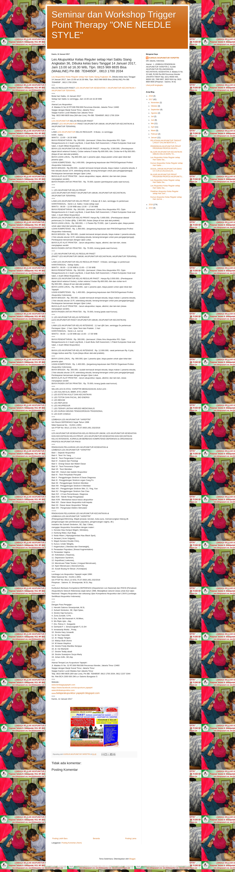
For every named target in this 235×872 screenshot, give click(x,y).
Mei (152, 123)
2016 (151, 204)
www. (76, 693)
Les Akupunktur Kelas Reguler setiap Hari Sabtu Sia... (165, 158)
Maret (153, 130)
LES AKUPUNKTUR (60, 121)
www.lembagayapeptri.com (63, 685)
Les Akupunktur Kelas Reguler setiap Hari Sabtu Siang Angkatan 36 (81, 77)
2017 (151, 99)
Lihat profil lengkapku (154, 85)
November (155, 103)
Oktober (154, 106)
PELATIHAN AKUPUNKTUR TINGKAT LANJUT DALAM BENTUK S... (165, 142)
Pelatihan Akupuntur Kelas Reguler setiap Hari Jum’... (164, 192)
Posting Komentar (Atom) (72, 843)
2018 (151, 96)
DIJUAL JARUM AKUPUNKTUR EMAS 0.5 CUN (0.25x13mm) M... (166, 170)
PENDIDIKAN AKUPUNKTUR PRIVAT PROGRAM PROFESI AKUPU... (165, 147)
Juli (152, 116)
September (155, 110)
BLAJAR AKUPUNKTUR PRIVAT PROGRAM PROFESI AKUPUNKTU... (166, 175)
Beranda (96, 838)
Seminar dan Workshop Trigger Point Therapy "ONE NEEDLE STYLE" (114, 24)
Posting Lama (130, 838)
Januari (154, 138)
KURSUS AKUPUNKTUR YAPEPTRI (164, 58)
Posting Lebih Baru (59, 838)
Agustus (154, 113)
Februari (154, 134)
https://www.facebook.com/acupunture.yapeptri (72, 687)
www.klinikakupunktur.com (63, 690)
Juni (153, 120)
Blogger (132, 859)
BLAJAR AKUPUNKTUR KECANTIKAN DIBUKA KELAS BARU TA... (166, 153)
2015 (151, 208)
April (153, 127)
